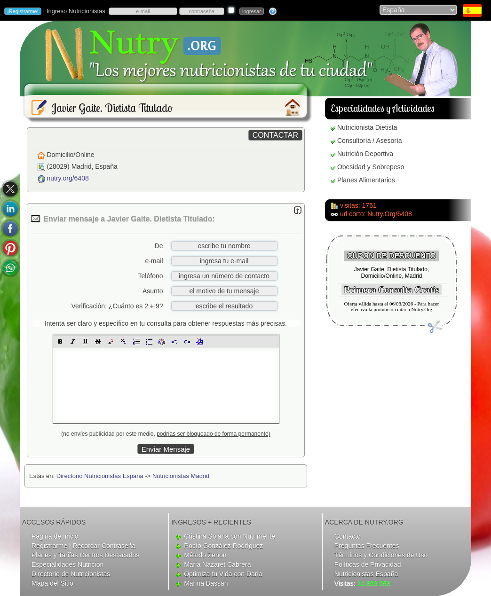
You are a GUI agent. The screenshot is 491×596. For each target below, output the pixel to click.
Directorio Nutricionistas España (99, 475)
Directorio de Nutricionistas (71, 574)
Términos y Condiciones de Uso (381, 555)
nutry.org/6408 (68, 178)
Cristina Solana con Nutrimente (229, 536)
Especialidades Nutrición (67, 564)
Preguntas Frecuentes (366, 545)
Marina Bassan (206, 583)
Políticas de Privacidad (367, 564)
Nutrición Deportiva (365, 153)
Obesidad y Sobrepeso (370, 167)
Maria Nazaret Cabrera (217, 564)
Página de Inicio (55, 536)
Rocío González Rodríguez (223, 545)
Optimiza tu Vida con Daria (223, 574)
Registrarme (49, 545)
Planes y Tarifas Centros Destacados (85, 555)
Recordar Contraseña (103, 545)
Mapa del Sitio (52, 583)
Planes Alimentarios (366, 180)
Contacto (347, 536)
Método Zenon (205, 555)
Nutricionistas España (366, 574)
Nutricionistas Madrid (180, 475)
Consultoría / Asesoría (369, 140)
